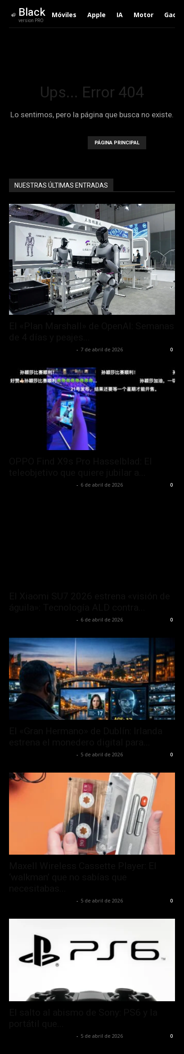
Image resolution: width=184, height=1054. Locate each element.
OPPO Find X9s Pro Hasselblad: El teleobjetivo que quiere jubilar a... (80, 467)
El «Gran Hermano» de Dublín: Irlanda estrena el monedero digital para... (85, 737)
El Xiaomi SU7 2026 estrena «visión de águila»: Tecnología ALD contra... (89, 602)
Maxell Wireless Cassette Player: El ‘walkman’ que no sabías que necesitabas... (83, 877)
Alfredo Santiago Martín (41, 349)
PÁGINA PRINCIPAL (116, 143)
